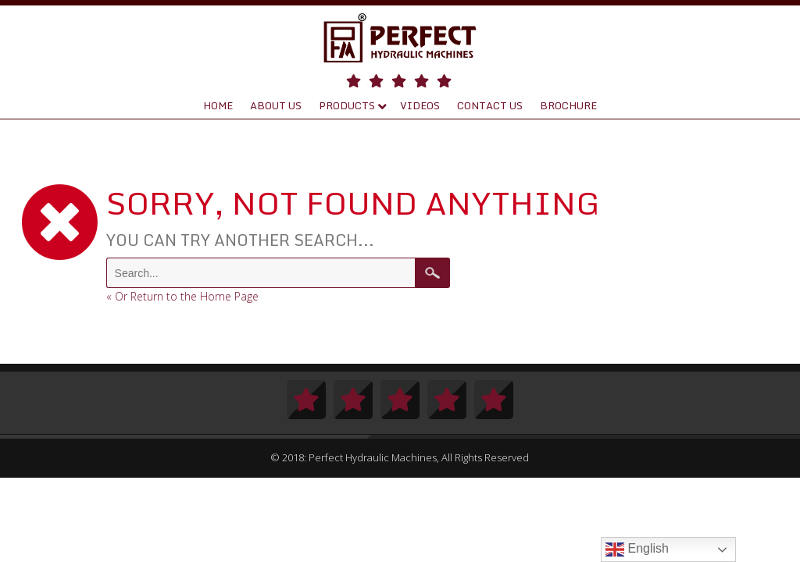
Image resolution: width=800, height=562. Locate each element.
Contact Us (490, 105)
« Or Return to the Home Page (182, 296)
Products (347, 105)
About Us (276, 105)
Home (218, 105)
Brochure (568, 105)
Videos (420, 105)
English (637, 549)
